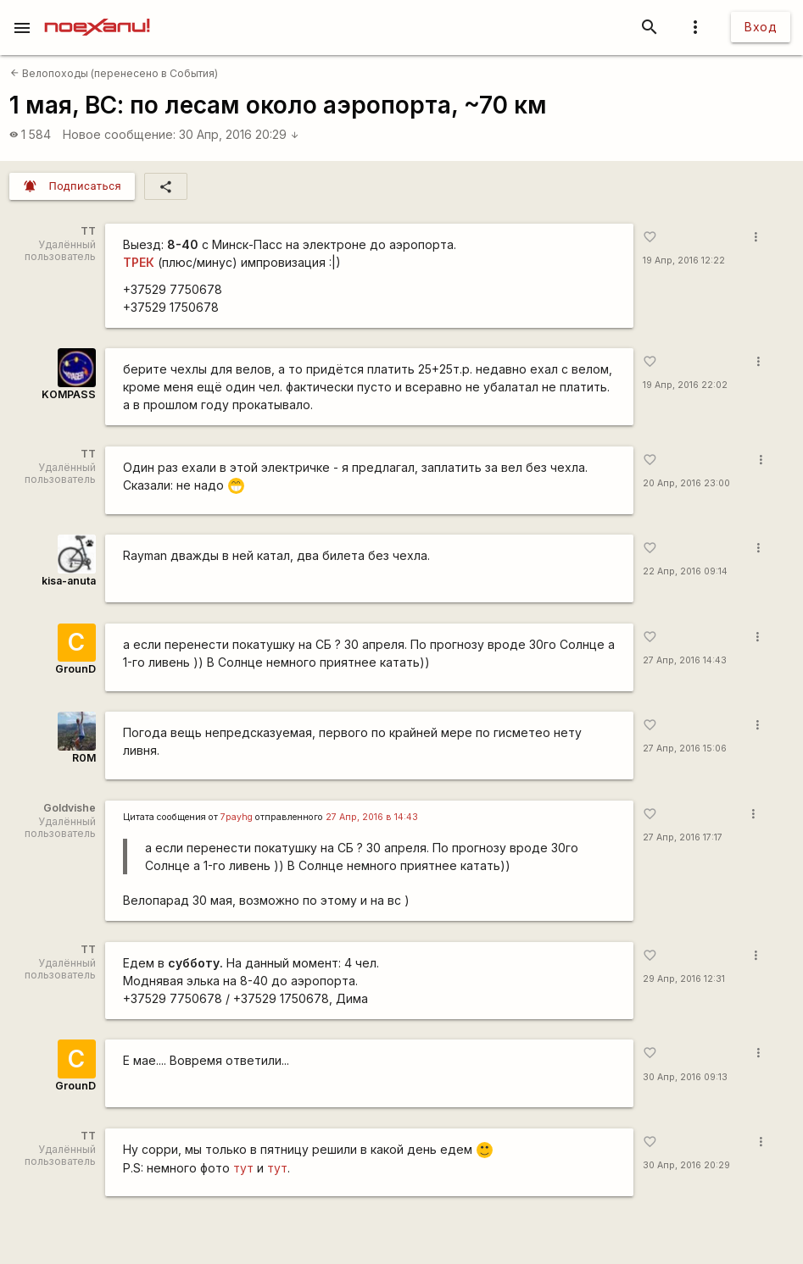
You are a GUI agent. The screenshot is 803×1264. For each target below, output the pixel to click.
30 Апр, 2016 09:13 (685, 1077)
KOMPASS (69, 394)
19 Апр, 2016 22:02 (685, 385)
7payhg (236, 817)
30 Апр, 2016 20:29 (239, 134)
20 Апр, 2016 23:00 (686, 483)
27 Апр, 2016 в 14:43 (372, 817)
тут (243, 1168)
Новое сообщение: (119, 134)
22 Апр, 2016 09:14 (685, 571)
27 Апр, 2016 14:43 (685, 660)
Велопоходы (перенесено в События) (114, 73)
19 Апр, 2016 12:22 (684, 260)
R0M (84, 757)
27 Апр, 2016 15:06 (685, 748)
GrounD (75, 668)
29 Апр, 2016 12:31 (684, 978)
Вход (760, 26)
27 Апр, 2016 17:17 (682, 837)
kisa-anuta (69, 580)
